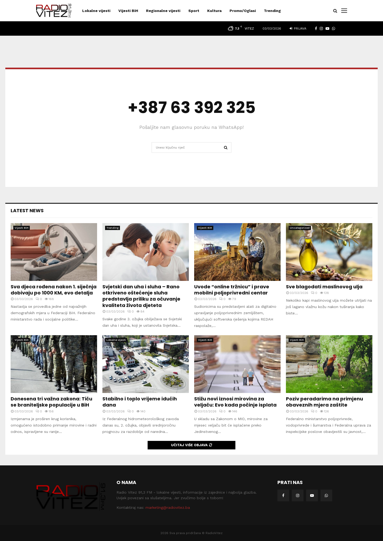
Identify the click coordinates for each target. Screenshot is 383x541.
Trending (272, 11)
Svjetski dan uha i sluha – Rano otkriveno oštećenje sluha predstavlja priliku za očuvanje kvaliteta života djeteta (141, 296)
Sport (193, 11)
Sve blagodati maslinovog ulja (324, 286)
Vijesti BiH (128, 11)
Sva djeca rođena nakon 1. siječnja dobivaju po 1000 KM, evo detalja (54, 289)
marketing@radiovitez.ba (167, 507)
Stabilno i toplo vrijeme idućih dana (139, 401)
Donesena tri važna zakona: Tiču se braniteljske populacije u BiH (51, 401)
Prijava (298, 28)
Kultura (214, 11)
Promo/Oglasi (243, 11)
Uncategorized (300, 227)
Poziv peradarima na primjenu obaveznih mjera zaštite (324, 401)
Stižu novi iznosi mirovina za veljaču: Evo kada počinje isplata (235, 401)
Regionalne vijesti (163, 11)
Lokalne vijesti (96, 11)
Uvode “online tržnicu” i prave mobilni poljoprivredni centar (231, 289)
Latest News (27, 210)
